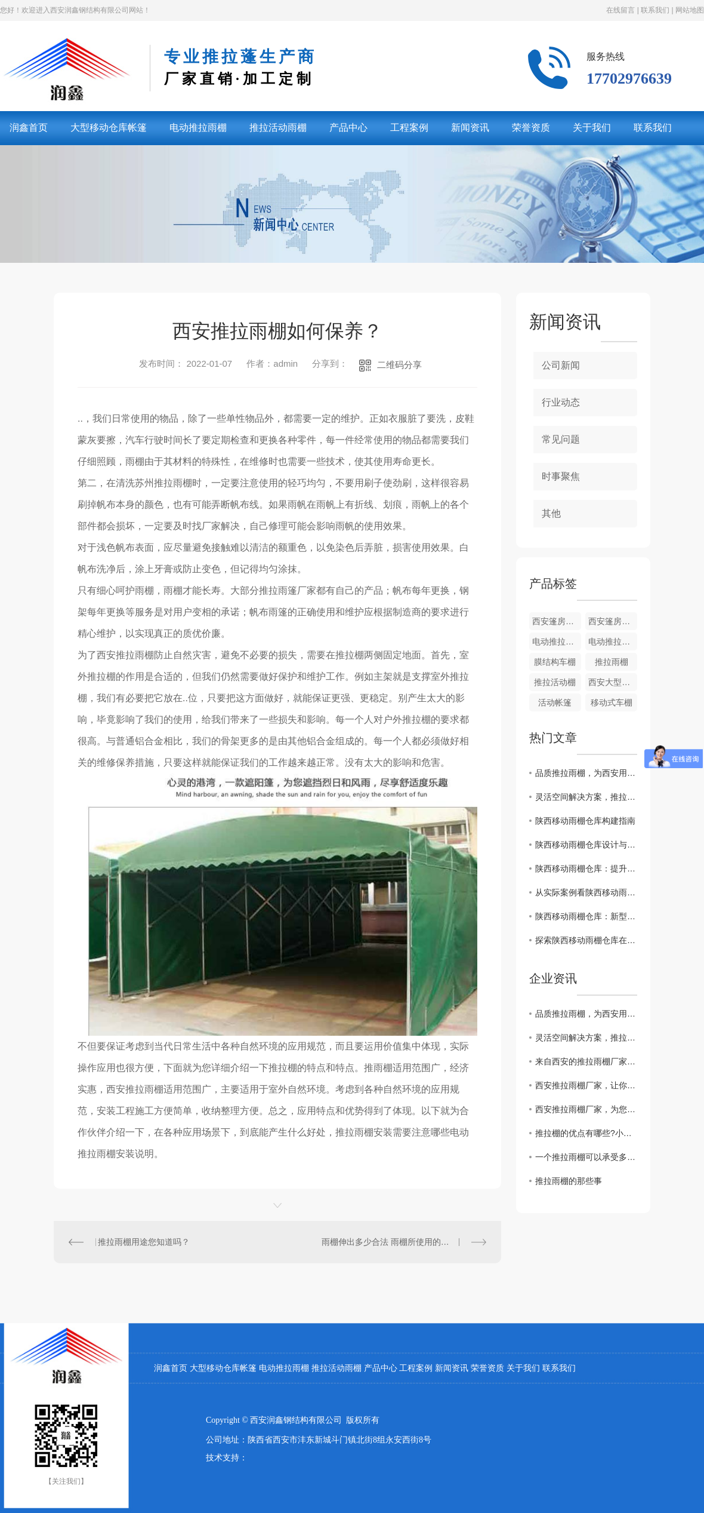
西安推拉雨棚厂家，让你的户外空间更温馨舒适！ (586, 1085)
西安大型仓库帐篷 (612, 682)
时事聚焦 (561, 476)
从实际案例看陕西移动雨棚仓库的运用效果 (586, 892)
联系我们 (653, 127)
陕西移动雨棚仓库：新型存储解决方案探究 (586, 916)
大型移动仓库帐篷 (108, 127)
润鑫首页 (170, 1368)
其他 (551, 513)
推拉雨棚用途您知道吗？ (144, 1242)
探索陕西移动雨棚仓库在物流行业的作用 (586, 940)
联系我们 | (656, 10)
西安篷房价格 (556, 621)
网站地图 (689, 10)
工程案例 (409, 127)
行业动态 (561, 402)
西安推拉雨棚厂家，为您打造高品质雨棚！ (586, 1109)
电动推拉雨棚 (198, 127)
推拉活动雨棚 (278, 127)
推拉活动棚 (555, 682)
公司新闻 (561, 365)
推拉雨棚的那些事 (568, 1181)
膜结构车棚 (555, 662)
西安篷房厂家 (612, 621)
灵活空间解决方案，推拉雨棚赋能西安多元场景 (586, 797)
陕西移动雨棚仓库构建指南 (585, 820)
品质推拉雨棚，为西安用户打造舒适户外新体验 (586, 773)
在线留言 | (622, 10)
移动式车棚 (611, 702)
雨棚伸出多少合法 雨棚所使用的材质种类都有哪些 (404, 1242)
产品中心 (348, 127)
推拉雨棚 (611, 662)
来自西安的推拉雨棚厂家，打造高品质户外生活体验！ (586, 1061)
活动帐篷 (555, 702)
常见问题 (561, 439)
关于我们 (592, 127)
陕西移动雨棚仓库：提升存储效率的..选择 (586, 868)
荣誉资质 (531, 127)
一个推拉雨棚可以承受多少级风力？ (586, 1157)
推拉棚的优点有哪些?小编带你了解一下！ (586, 1133)
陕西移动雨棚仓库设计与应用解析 (586, 844)
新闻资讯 (470, 127)
